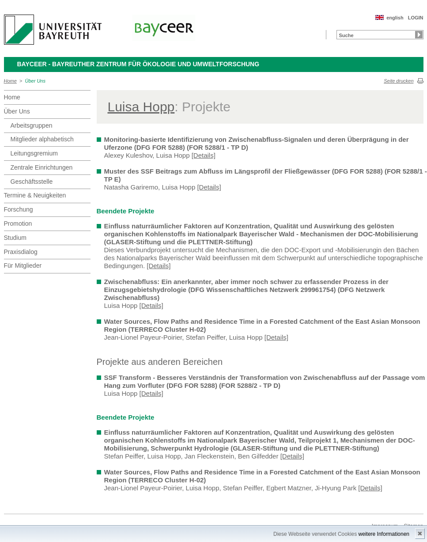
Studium (15, 237)
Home (10, 80)
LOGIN (415, 17)
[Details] (203, 155)
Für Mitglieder (23, 265)
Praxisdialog (21, 251)
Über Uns (35, 80)
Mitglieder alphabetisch (42, 139)
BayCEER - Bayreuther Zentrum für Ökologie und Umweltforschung (138, 64)
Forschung (18, 209)
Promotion (18, 223)
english (395, 17)
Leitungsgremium (34, 153)
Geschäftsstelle (32, 181)
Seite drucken (398, 80)
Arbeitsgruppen (32, 125)
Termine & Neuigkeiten (35, 195)
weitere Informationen (384, 534)
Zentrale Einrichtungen (42, 167)
